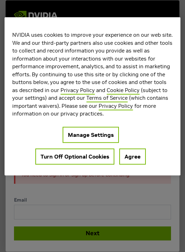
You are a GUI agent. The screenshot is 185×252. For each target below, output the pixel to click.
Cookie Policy (123, 90)
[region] (92, 96)
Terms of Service (107, 97)
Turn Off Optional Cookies (75, 156)
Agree (132, 156)
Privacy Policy (78, 90)
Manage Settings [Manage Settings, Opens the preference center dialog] (91, 134)
